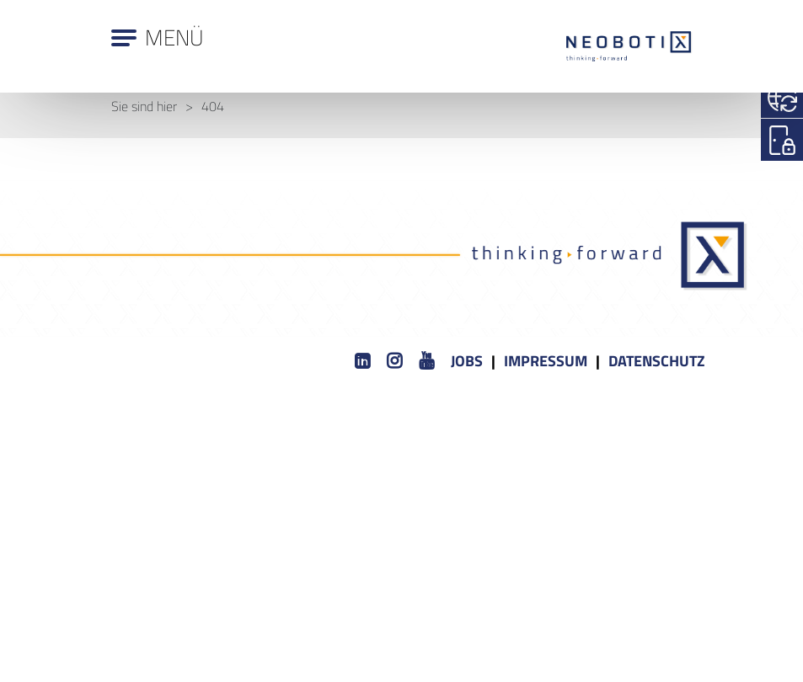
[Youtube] (426, 361)
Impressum (545, 360)
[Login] (782, 140)
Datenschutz (656, 360)
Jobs (467, 360)
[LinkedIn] (362, 361)
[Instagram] (394, 361)
